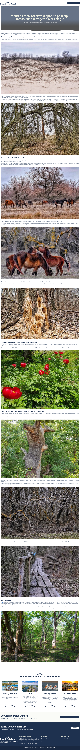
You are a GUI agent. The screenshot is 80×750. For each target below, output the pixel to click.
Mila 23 (30, 694)
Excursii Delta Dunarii (41, 3)
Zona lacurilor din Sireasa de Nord (50, 694)
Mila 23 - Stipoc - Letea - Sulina (10, 694)
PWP (54, 747)
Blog (58, 3)
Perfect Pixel (49, 747)
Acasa (26, 3)
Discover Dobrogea (12, 665)
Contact (64, 3)
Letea (2, 602)
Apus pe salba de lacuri (70, 693)
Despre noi (31, 3)
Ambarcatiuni (52, 3)
